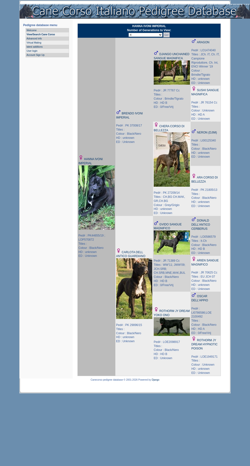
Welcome (32, 30)
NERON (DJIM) (207, 132)
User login (32, 51)
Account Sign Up (36, 55)
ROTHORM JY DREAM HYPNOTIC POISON (204, 344)
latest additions (35, 46)
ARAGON (203, 42)
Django (156, 379)
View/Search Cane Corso (41, 34)
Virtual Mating (34, 42)
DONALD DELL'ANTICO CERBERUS (200, 224)
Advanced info (34, 38)
